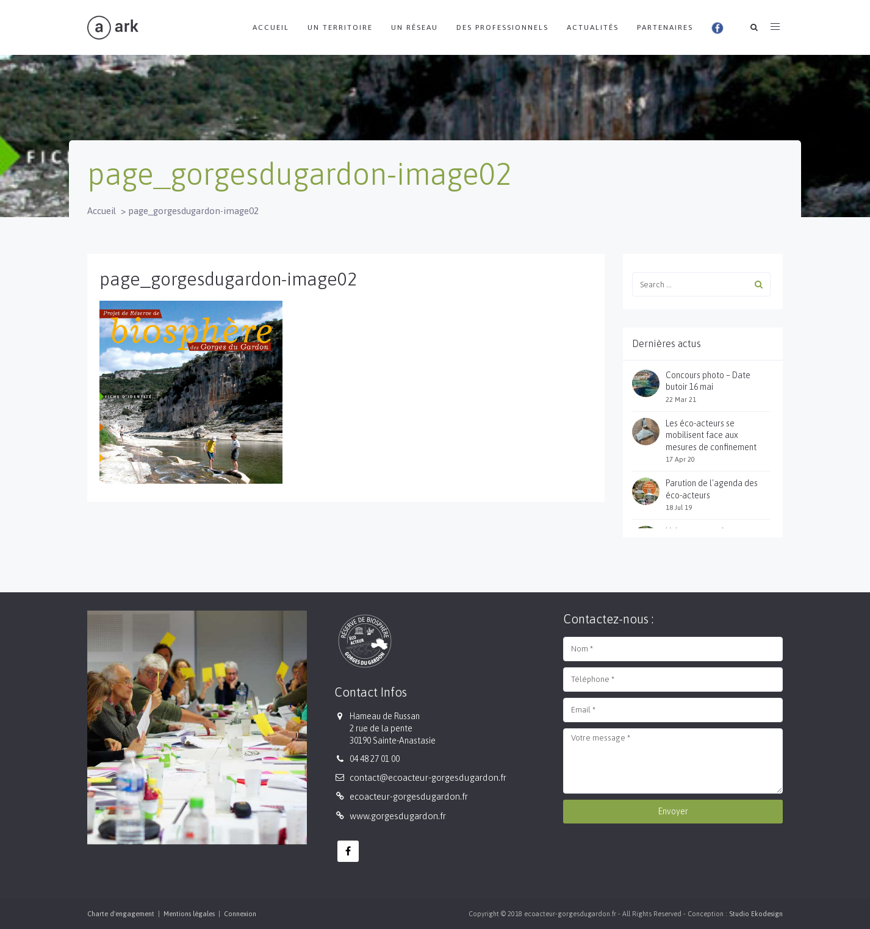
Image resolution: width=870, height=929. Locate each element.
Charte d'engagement (120, 913)
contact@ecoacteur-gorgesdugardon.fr (428, 777)
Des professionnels (502, 27)
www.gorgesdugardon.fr (398, 816)
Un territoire (340, 27)
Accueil (271, 27)
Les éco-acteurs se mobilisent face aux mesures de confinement (711, 435)
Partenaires (665, 27)
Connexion (240, 913)
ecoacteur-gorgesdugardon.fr (409, 796)
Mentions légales (189, 913)
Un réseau (414, 27)
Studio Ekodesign (756, 913)
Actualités (593, 27)
